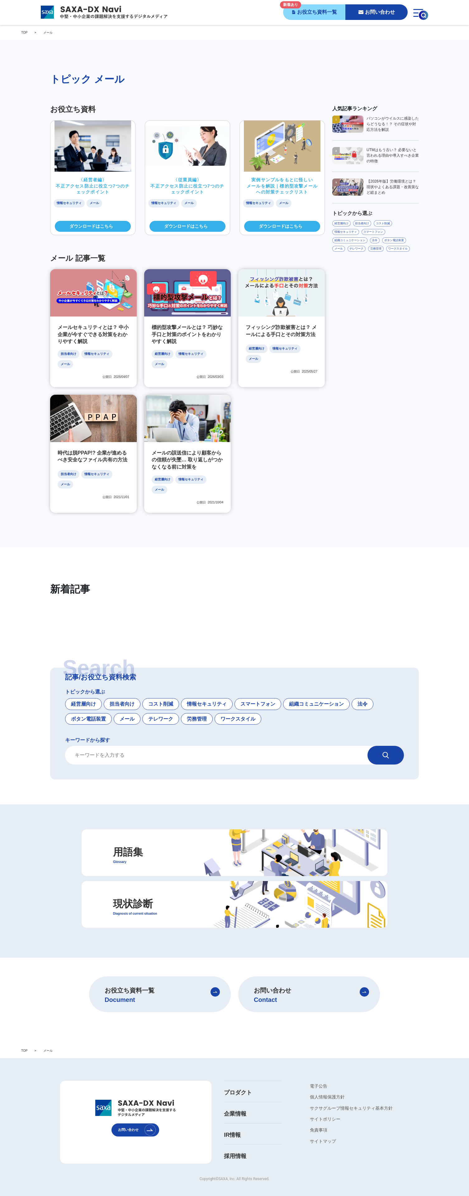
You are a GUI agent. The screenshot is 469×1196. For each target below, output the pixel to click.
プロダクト (238, 1082)
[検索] (385, 744)
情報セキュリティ (207, 693)
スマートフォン (257, 693)
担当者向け (122, 693)
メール (127, 708)
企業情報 (235, 1103)
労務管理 (197, 708)
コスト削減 (160, 693)
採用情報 (235, 1145)
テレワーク (160, 708)
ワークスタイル (237, 708)
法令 (362, 693)
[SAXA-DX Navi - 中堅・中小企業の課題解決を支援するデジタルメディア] (104, 12)
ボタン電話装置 (88, 708)
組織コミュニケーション (316, 693)
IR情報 (232, 1124)
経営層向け (83, 693)
